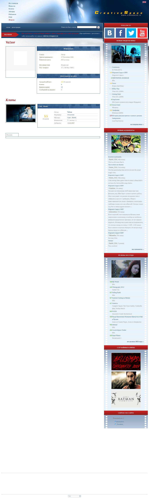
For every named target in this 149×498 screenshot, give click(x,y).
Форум (11, 20)
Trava (114, 83)
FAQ (10, 17)
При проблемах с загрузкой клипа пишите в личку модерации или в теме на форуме (50, 33)
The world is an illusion (116, 165)
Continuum (115, 67)
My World (115, 282)
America (115, 303)
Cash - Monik (43, 106)
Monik (74, 117)
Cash (69, 117)
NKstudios (112, 235)
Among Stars (116, 94)
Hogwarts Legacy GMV (120, 72)
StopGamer (115, 99)
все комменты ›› (138, 249)
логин (8, 27)
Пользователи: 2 (118, 418)
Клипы (11, 9)
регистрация (16, 27)
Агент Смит (116, 105)
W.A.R (114, 311)
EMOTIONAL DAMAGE (120, 78)
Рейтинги (12, 14)
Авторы (12, 11)
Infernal (114, 324)
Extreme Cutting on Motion (121, 298)
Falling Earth (116, 292)
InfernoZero (113, 212)
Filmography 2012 (118, 287)
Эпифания (115, 110)
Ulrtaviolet (70, 115)
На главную (13, 3)
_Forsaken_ (120, 424)
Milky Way (115, 89)
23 (62, 87)
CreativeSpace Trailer (119, 330)
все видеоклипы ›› (137, 124)
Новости (12, 6)
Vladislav (112, 188)
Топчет (110, 241)
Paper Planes (116, 335)
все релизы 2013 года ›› (135, 341)
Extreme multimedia (114, 157)
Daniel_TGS (113, 159)
